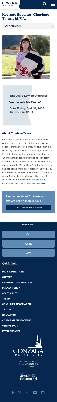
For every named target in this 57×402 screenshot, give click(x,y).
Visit (28, 234)
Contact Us (9, 315)
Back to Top (27, 224)
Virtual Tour (10, 325)
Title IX (6, 298)
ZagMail (7, 309)
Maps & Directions (13, 271)
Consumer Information (16, 304)
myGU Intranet (11, 331)
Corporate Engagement (16, 320)
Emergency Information (17, 282)
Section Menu (12, 26)
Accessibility (10, 293)
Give (28, 253)
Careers (7, 277)
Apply (28, 243)
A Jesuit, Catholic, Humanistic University (28, 377)
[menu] (53, 4)
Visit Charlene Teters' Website (28, 207)
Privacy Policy (11, 287)
